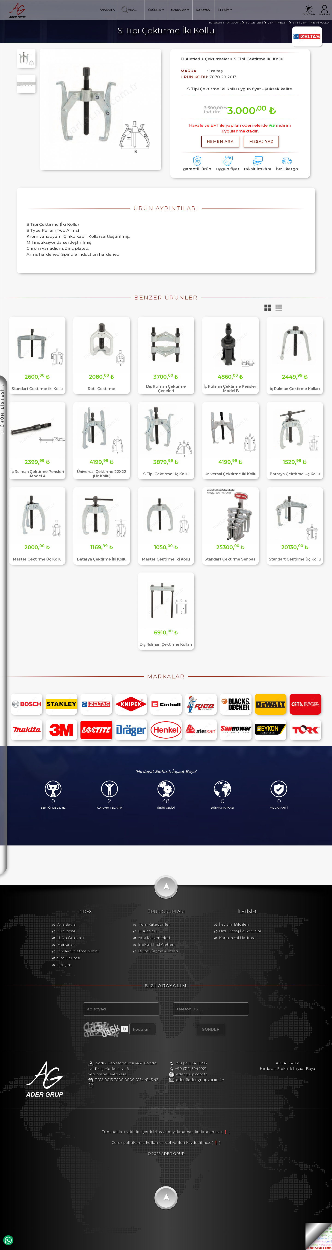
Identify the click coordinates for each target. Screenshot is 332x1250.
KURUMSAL (203, 10)
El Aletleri (147, 931)
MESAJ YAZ (261, 141)
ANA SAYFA (107, 10)
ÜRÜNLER (156, 10)
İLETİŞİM (225, 10)
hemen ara (220, 141)
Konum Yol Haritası (237, 938)
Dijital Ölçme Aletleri (158, 951)
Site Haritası (68, 958)
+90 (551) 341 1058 (191, 1063)
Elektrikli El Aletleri (156, 944)
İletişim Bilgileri (234, 924)
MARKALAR (180, 10)
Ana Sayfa (66, 924)
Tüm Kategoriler (154, 924)
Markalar (65, 944)
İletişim (64, 964)
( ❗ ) (225, 1132)
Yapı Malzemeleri (154, 938)
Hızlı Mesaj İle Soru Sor (240, 931)
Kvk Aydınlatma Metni (78, 951)
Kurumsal (66, 931)
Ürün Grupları (70, 938)
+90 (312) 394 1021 (190, 1068)
